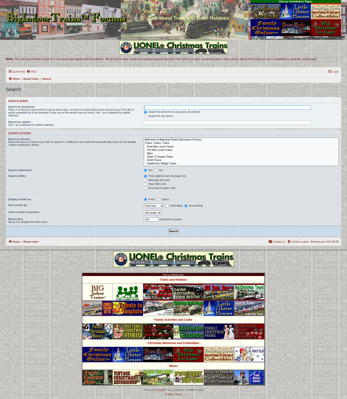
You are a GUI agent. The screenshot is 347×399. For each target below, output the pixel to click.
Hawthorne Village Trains (241, 163)
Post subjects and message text (165, 175)
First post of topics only (160, 187)
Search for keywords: (21, 106)
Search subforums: (20, 170)
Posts (149, 199)
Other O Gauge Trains (241, 157)
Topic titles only (155, 183)
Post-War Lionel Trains (241, 146)
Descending (193, 205)
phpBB (161, 390)
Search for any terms (158, 115)
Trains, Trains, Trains (241, 143)
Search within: (17, 175)
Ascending (174, 205)
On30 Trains (241, 160)
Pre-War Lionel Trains (241, 150)
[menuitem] (31, 71)
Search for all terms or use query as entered (172, 111)
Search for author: (19, 121)
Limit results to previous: (24, 212)
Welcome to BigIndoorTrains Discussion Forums (241, 139)
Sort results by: (18, 205)
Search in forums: (19, 139)
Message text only (157, 180)
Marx (241, 153)
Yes (148, 170)
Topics (163, 199)
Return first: (15, 219)
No (158, 170)
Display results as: (20, 199)
